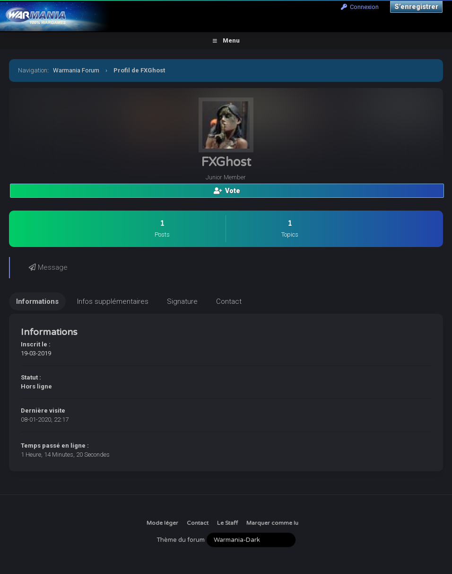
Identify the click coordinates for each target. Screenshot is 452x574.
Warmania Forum (76, 70)
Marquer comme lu (272, 523)
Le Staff (227, 523)
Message (48, 267)
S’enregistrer (416, 6)
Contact (198, 523)
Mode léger (162, 523)
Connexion (360, 6)
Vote (227, 190)
